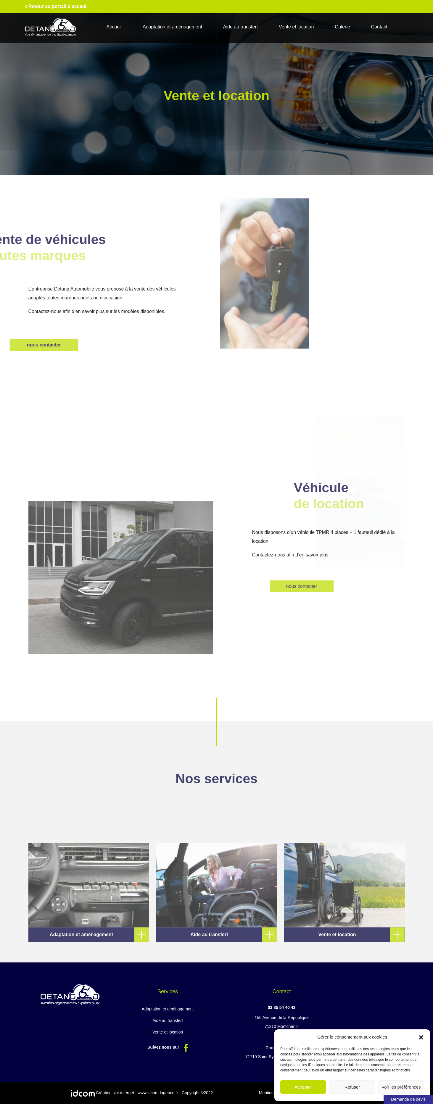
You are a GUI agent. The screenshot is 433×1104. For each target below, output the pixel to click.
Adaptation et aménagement (172, 26)
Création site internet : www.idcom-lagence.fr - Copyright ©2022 (142, 1093)
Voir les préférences (401, 1086)
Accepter (303, 1086)
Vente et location (296, 26)
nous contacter (336, 586)
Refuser (352, 1086)
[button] (421, 1037)
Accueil (114, 26)
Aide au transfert (240, 26)
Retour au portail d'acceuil (56, 6)
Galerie (342, 26)
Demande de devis (408, 1099)
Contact (379, 26)
